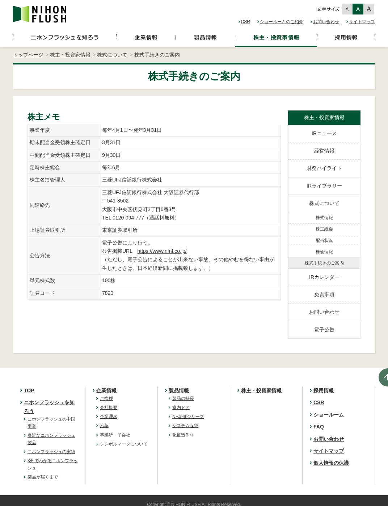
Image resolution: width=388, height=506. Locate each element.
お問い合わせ (326, 21)
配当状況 (324, 240)
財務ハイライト (324, 168)
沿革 (104, 425)
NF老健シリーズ (188, 416)
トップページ (28, 55)
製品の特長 (183, 398)
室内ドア (181, 407)
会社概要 (108, 407)
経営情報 (324, 151)
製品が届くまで (43, 477)
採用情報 (323, 390)
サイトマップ (362, 21)
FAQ (318, 427)
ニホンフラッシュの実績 (51, 451)
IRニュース (324, 133)
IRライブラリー (324, 186)
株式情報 (324, 217)
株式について (112, 55)
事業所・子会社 (115, 435)
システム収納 (185, 425)
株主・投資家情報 (70, 55)
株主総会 (324, 228)
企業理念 (108, 416)
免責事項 (324, 294)
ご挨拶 (106, 398)
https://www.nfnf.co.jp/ (162, 251)
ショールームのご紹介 (281, 21)
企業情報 (106, 390)
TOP (29, 390)
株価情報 (324, 251)
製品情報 (179, 390)
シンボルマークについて (124, 444)
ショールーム (328, 415)
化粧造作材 (183, 435)
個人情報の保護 (331, 463)
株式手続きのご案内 (324, 262)
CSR (245, 21)
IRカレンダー (324, 277)
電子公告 (324, 330)
